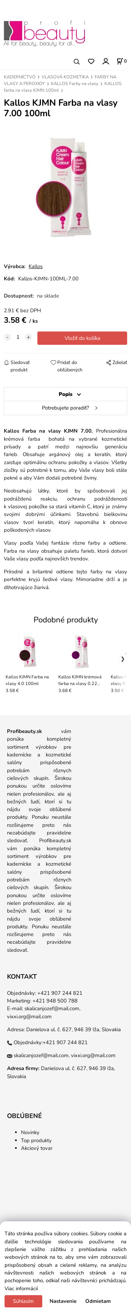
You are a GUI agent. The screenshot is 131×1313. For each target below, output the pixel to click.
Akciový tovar (36, 1148)
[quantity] (18, 337)
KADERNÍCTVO (20, 77)
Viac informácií (21, 1288)
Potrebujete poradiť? (65, 407)
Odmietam (98, 1301)
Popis (65, 394)
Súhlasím (23, 1301)
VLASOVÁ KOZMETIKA (65, 77)
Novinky (30, 1132)
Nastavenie (63, 1301)
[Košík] (121, 61)
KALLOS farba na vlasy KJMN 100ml (63, 87)
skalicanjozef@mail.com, (52, 1008)
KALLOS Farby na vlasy (75, 84)
